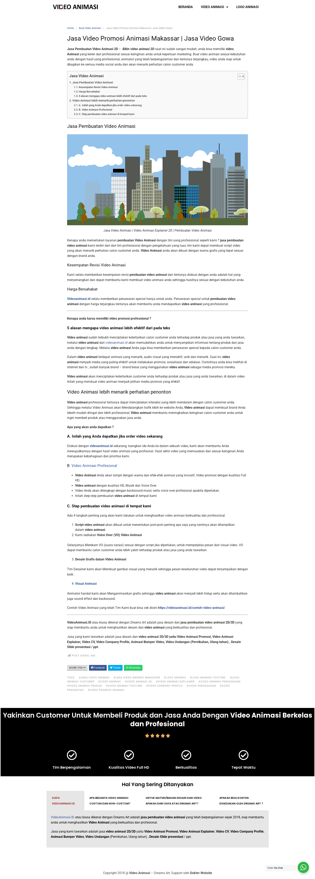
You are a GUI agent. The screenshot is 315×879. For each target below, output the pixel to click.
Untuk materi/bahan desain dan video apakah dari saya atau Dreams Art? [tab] (174, 800)
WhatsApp (133, 667)
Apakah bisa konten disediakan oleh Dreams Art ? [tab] (241, 800)
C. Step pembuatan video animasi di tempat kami (106, 114)
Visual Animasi (86, 584)
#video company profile (164, 685)
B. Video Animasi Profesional (95, 109)
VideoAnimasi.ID (62, 817)
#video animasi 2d (138, 681)
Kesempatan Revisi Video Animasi (98, 87)
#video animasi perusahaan (219, 681)
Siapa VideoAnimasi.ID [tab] (63, 800)
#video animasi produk (84, 685)
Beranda (185, 7)
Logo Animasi (247, 7)
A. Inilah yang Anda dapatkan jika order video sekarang (110, 105)
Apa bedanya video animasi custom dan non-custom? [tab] (109, 800)
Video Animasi (214, 7)
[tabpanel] (158, 829)
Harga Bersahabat (89, 91)
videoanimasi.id (101, 446)
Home (70, 28)
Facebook (98, 667)
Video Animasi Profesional (94, 466)
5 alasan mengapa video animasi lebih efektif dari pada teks (113, 95)
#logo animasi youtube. (208, 677)
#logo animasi (175, 677)
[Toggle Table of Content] (239, 76)
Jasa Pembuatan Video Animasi (92, 82)
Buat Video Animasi (90, 28)
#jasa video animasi (94, 677)
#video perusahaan (201, 685)
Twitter (115, 667)
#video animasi (109, 681)
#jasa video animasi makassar (137, 677)
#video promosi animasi (106, 689)
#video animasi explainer (175, 681)
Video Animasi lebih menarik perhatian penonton (103, 100)
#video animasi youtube (124, 685)
